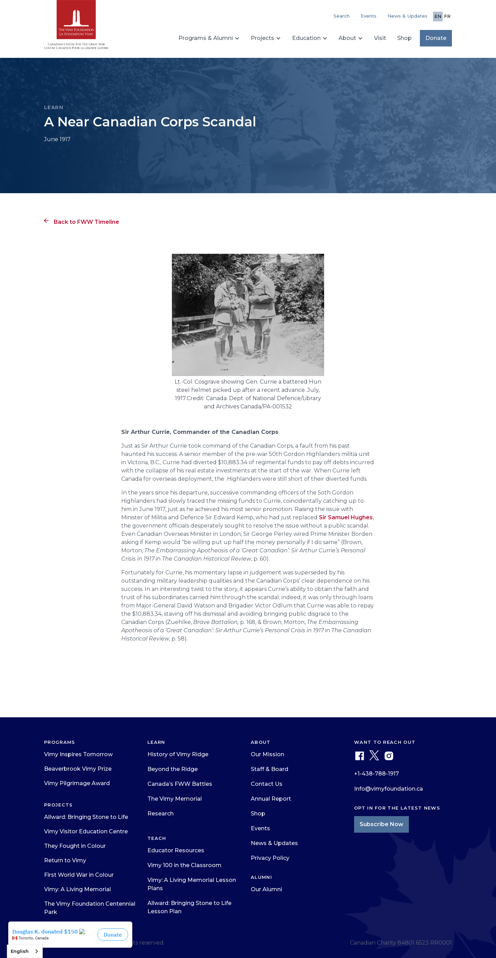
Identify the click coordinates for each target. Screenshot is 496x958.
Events (368, 16)
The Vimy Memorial (174, 798)
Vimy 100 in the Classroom (184, 865)
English (20, 951)
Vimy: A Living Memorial (77, 889)
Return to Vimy (65, 860)
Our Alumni (266, 889)
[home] (76, 27)
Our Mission (267, 754)
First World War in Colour (79, 875)
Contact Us (266, 784)
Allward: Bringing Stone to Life (86, 817)
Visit (380, 38)
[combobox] (25, 951)
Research (160, 813)
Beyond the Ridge (172, 769)
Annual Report (271, 798)
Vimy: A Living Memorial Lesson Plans (191, 884)
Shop (404, 38)
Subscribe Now (381, 824)
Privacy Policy (270, 858)
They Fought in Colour (75, 846)
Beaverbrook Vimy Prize (78, 769)
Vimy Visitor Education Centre (86, 831)
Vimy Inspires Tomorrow (78, 754)
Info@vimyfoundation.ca (388, 788)
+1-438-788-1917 (376, 773)
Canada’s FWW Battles (179, 784)
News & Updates (407, 16)
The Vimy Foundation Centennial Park (89, 907)
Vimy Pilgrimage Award (77, 783)
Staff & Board (269, 769)
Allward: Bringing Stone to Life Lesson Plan (189, 907)
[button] (209, 38)
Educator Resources (175, 850)
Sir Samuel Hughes (346, 517)
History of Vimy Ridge (177, 754)
